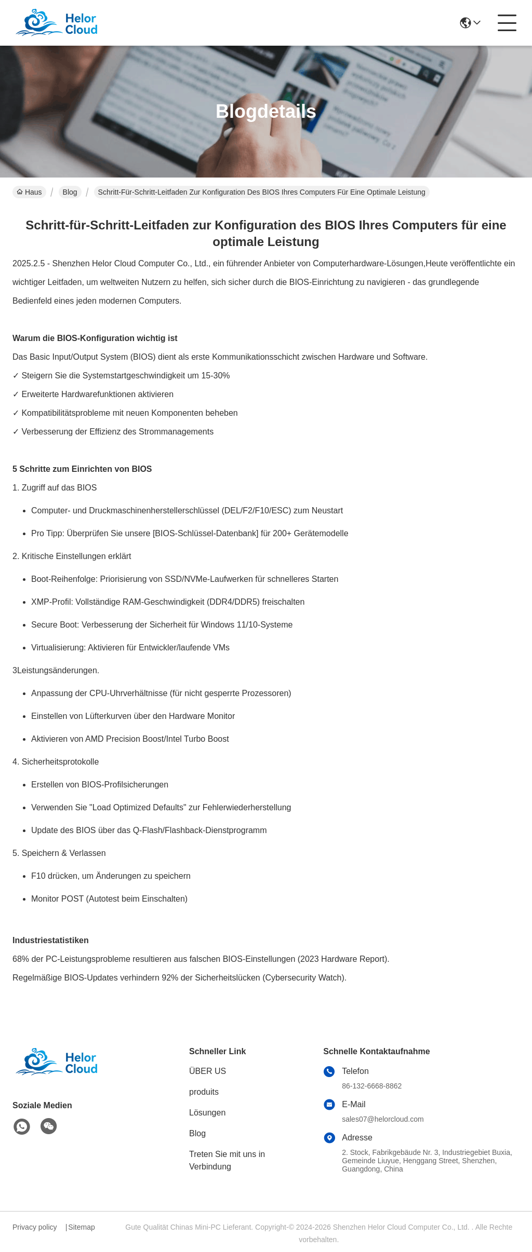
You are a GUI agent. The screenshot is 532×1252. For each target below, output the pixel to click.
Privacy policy (34, 1227)
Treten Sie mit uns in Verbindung (227, 1160)
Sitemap (81, 1227)
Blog (70, 192)
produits (204, 1091)
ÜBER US (207, 1071)
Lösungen (207, 1112)
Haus (29, 192)
